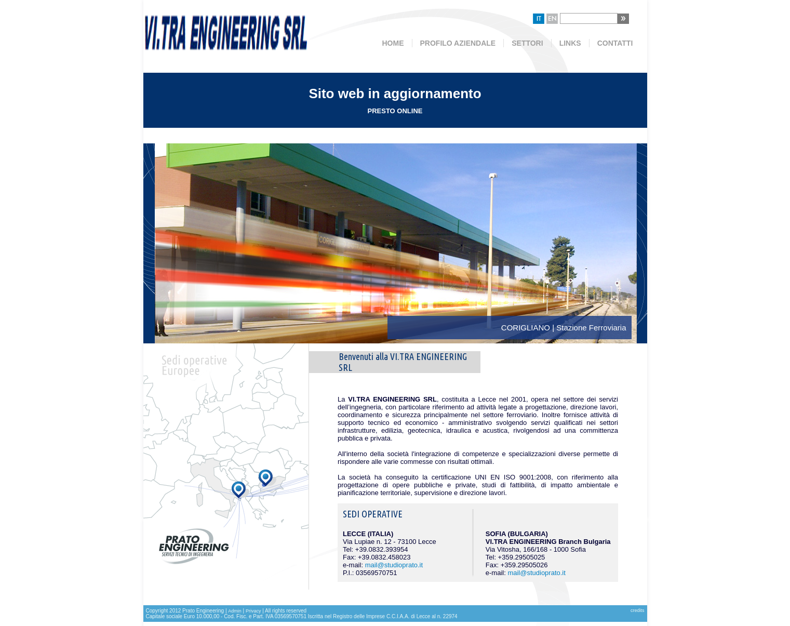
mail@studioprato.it (394, 565)
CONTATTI (615, 43)
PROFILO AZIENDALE (458, 43)
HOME (393, 43)
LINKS (570, 43)
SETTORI (527, 43)
